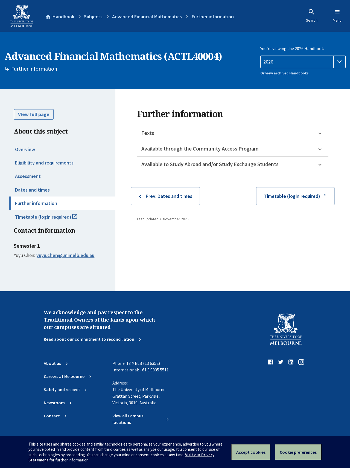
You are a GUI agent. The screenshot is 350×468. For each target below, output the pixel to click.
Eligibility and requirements (44, 163)
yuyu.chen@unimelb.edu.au (65, 255)
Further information (36, 203)
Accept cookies (251, 452)
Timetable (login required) (52, 219)
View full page (33, 114)
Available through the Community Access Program (200, 148)
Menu (337, 15)
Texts (147, 132)
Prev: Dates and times (169, 196)
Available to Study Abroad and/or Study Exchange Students (210, 164)
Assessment (28, 176)
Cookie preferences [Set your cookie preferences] (298, 452)
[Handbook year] (303, 62)
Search (311, 15)
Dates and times (32, 190)
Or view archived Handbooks (284, 73)
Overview (25, 149)
